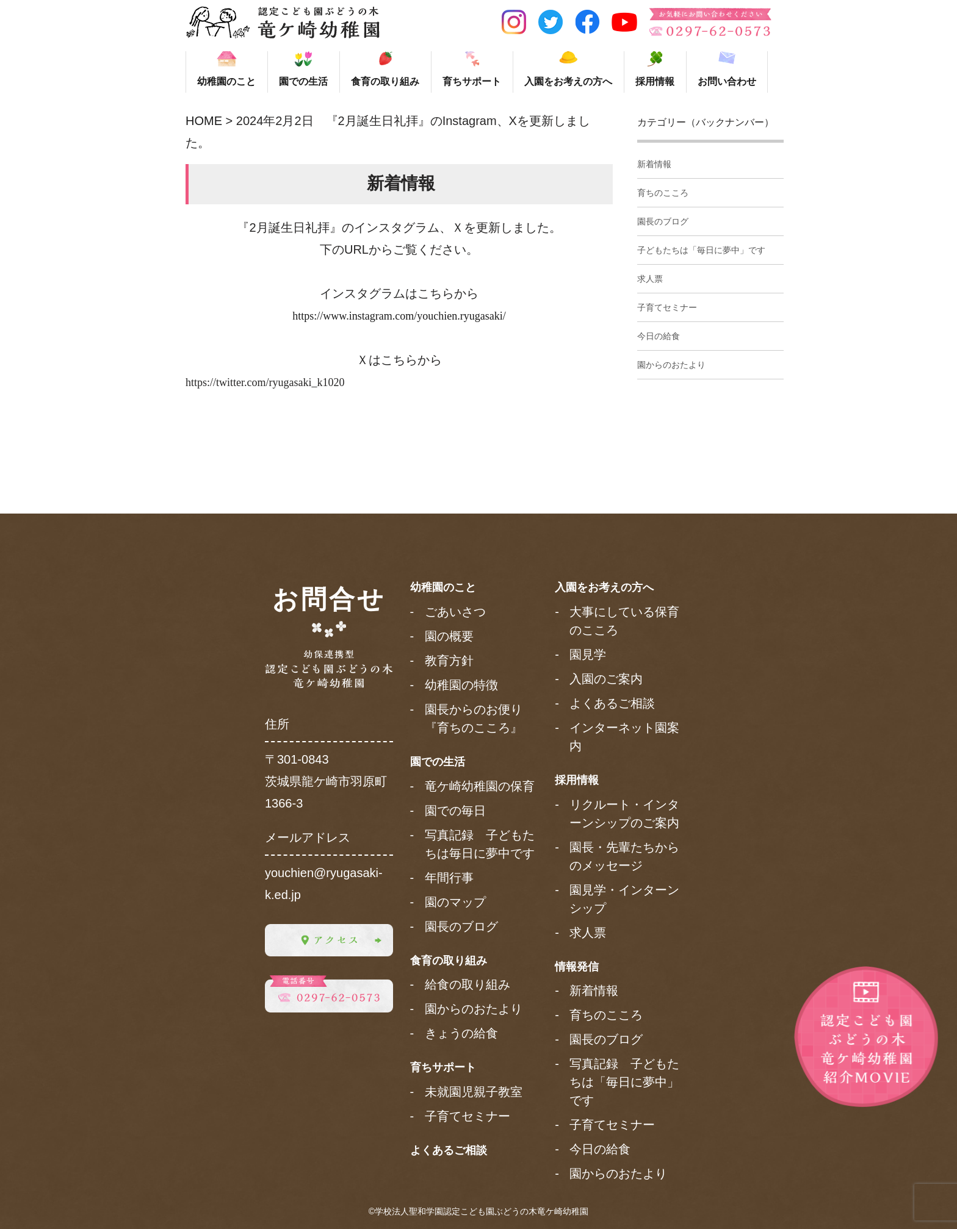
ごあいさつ (455, 611)
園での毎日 (455, 810)
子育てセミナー (667, 307)
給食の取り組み (467, 984)
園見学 (587, 654)
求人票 (650, 279)
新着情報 (654, 164)
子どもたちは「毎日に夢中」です (701, 250)
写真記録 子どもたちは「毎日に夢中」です (624, 1082)
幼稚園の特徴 (461, 685)
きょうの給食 (461, 1033)
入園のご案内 (606, 679)
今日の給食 (658, 336)
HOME (204, 120)
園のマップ (455, 902)
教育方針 (449, 660)
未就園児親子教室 (473, 1091)
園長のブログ (662, 221)
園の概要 (449, 636)
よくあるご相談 (448, 1150)
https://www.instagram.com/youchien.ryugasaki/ (398, 316)
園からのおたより (671, 365)
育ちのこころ (662, 193)
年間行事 (449, 877)
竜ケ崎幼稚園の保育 (480, 786)
